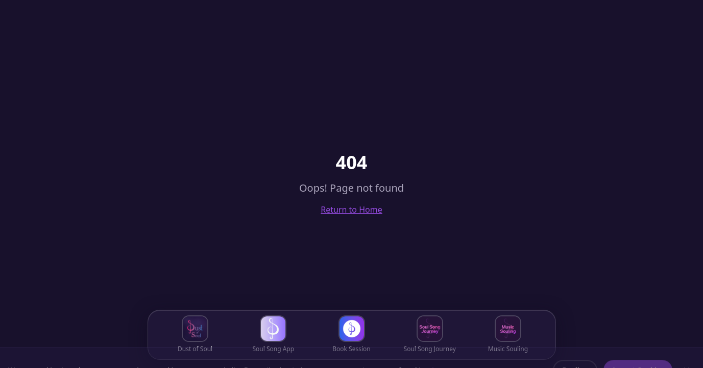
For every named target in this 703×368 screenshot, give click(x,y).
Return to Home (351, 209)
